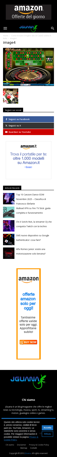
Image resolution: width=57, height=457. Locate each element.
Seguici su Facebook (17, 119)
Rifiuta (47, 434)
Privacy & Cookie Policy (39, 444)
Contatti (33, 448)
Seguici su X (13, 125)
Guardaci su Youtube (18, 132)
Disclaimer (21, 444)
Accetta (47, 427)
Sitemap (23, 448)
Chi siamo (10, 444)
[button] (5, 28)
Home (5, 35)
